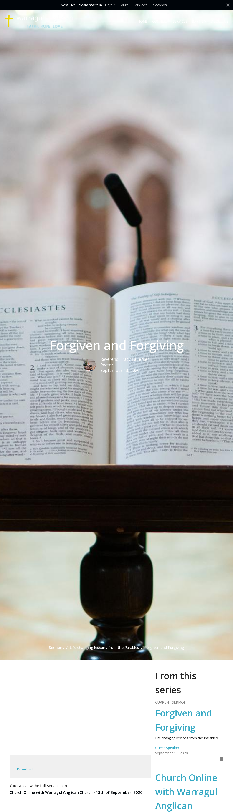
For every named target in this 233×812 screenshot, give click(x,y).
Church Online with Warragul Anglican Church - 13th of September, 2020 (76, 792)
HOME (143, 21)
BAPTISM (199, 21)
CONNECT (160, 21)
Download (25, 769)
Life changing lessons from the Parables (104, 647)
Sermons (56, 647)
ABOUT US (219, 21)
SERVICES (180, 21)
